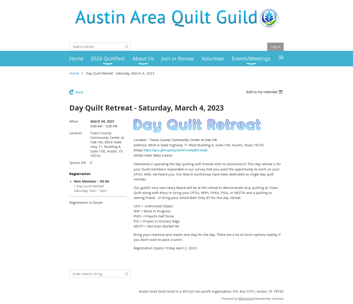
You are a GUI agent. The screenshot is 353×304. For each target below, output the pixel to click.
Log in (275, 46)
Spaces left (77, 162)
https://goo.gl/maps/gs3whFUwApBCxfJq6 (175, 150)
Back (79, 92)
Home (74, 73)
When (73, 121)
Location (75, 133)
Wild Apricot (246, 298)
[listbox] (265, 92)
